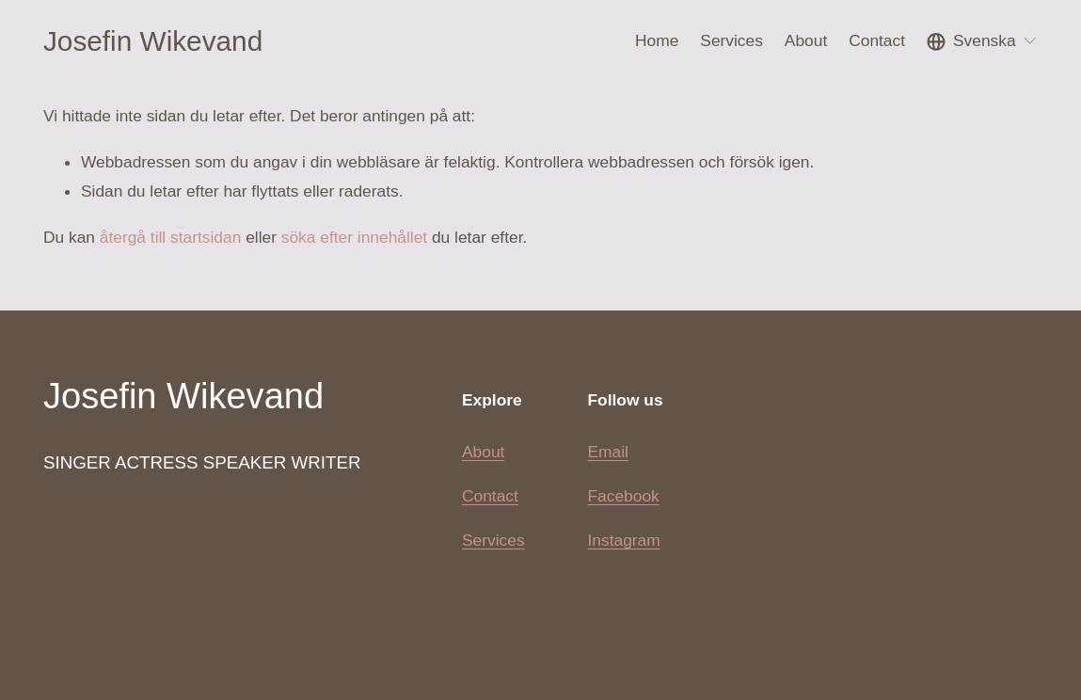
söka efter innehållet (354, 237)
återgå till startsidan (171, 237)
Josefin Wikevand (152, 40)
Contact (877, 40)
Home (656, 40)
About (806, 40)
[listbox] (982, 40)
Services (493, 540)
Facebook (624, 495)
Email (608, 451)
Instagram (624, 540)
